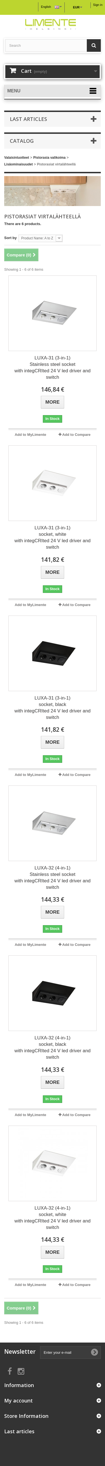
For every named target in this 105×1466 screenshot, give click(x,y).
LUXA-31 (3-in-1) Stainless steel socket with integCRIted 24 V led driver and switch (52, 367)
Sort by (10, 238)
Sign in (97, 4)
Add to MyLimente (30, 434)
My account (18, 1400)
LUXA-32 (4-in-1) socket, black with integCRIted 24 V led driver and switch (52, 1047)
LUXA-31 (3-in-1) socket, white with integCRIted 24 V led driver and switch (52, 537)
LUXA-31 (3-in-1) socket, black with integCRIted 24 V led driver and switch (52, 707)
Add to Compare (76, 434)
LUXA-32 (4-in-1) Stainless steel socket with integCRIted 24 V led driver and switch (52, 877)
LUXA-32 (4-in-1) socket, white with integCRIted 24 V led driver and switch (52, 1217)
